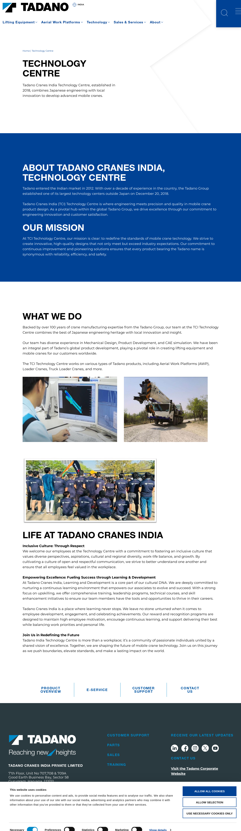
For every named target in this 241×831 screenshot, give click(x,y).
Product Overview (50, 696)
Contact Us (183, 765)
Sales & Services (128, 22)
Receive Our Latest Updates (202, 742)
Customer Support (143, 696)
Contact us (190, 696)
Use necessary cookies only (209, 807)
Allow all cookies (209, 784)
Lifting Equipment (19, 22)
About (155, 22)
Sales (113, 762)
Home (26, 57)
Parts (113, 752)
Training (116, 771)
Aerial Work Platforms (60, 22)
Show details (158, 823)
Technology (97, 22)
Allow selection (209, 795)
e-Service (97, 696)
